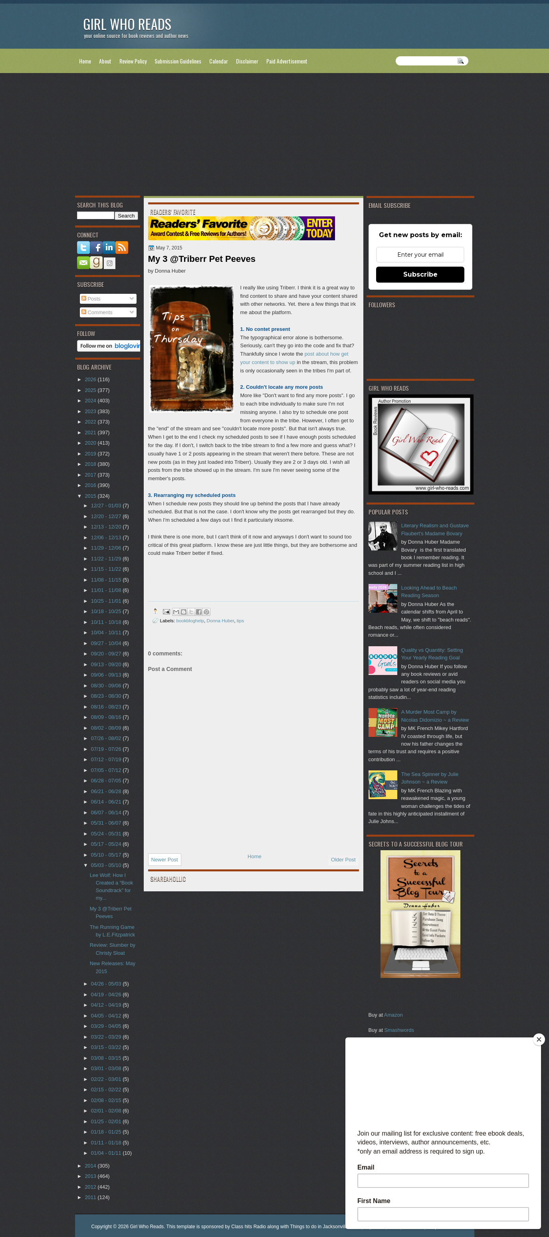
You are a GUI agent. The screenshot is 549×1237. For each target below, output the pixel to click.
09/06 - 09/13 (107, 675)
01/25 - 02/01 (107, 1121)
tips (240, 620)
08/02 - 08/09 (107, 728)
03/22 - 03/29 (107, 1037)
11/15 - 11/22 (107, 569)
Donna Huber (220, 620)
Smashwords (399, 1030)
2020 (91, 443)
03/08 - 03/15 (107, 1058)
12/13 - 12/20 (107, 527)
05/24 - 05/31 (107, 834)
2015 (91, 496)
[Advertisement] (274, 136)
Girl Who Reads (127, 24)
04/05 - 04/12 (107, 1016)
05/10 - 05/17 (107, 855)
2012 (91, 1187)
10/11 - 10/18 (107, 622)
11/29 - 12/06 (107, 548)
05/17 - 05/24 (107, 844)
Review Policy (133, 61)
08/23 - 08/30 (107, 696)
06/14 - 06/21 (107, 802)
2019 (91, 454)
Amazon (393, 1015)
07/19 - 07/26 (107, 749)
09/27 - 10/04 (107, 643)
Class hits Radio (248, 1226)
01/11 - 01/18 (107, 1143)
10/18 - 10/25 (107, 611)
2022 (91, 422)
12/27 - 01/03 (107, 506)
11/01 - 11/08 (107, 590)
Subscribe (420, 274)
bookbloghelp (190, 620)
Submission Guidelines (178, 61)
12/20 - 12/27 (107, 516)
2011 (91, 1197)
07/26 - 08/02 (107, 738)
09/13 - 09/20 (107, 664)
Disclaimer (247, 61)
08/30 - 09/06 (107, 686)
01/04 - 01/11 (107, 1153)
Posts (91, 299)
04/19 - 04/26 (107, 995)
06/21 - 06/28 (107, 791)
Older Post (343, 860)
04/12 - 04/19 (107, 1005)
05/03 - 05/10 (107, 865)
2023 (91, 411)
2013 (91, 1176)
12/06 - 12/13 (107, 537)
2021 (91, 432)
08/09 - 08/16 (107, 717)
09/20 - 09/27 (107, 654)
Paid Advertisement (286, 61)
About (105, 61)
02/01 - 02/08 (107, 1111)
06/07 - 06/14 (107, 812)
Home (85, 61)
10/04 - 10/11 (107, 632)
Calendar (218, 61)
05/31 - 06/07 (107, 823)
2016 (91, 485)
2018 (91, 464)
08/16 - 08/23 (107, 707)
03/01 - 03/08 (107, 1068)
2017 (91, 475)
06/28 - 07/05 (107, 781)
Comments (97, 312)
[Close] (539, 1039)
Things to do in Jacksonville (319, 1226)
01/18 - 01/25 (107, 1132)
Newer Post (164, 860)
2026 (91, 379)
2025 (91, 390)
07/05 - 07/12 (107, 770)
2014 (91, 1166)
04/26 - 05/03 (107, 984)
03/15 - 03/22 (107, 1047)
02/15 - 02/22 (107, 1090)
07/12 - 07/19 (107, 759)
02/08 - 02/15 (107, 1100)
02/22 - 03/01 (107, 1079)
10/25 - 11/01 (107, 601)
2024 (91, 401)
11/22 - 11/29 (107, 559)
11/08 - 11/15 (107, 580)
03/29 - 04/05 (107, 1026)
